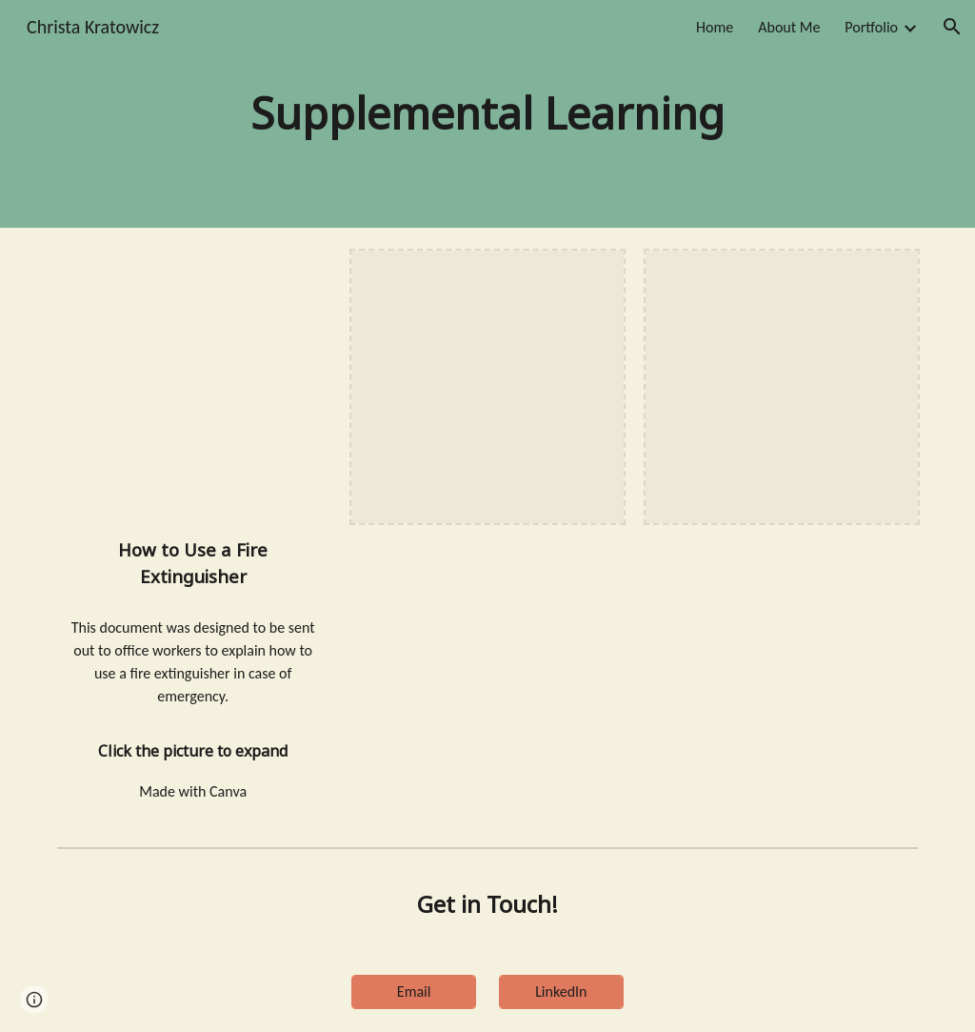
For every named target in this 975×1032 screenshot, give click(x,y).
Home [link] (714, 27)
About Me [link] (789, 27)
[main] (487, 114)
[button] (952, 27)
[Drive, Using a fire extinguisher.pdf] (193, 387)
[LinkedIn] (561, 991)
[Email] (413, 991)
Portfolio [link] (871, 27)
